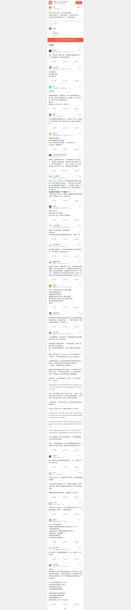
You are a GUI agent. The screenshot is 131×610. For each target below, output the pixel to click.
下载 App (78, 2)
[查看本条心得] (65, 55)
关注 (78, 7)
